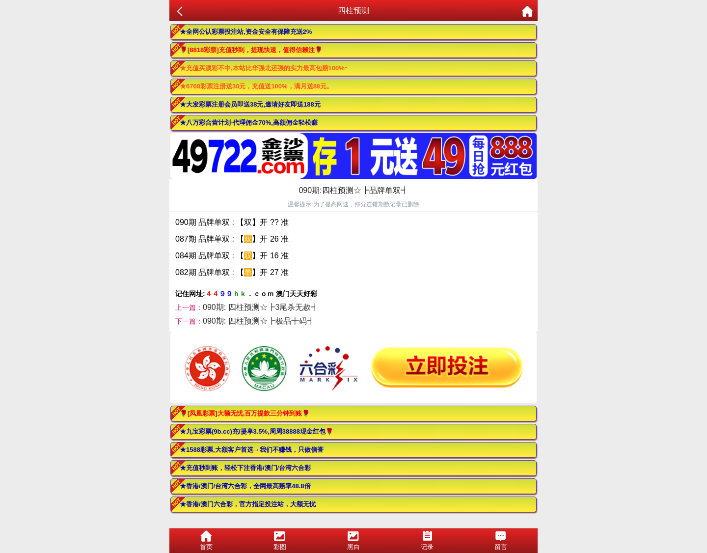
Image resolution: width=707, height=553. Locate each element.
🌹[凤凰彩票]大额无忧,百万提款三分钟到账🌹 (245, 413)
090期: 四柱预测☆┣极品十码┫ (259, 321)
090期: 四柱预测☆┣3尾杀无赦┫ (261, 307)
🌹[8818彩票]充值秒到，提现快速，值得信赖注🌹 (251, 50)
